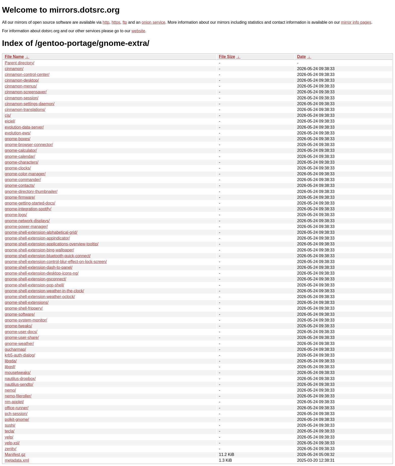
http (106, 22)
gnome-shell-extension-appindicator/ (37, 238)
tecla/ (9, 431)
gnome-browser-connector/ (29, 144)
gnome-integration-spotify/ (28, 209)
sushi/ (10, 425)
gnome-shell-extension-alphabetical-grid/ (41, 232)
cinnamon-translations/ (25, 109)
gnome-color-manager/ (25, 174)
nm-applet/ (14, 402)
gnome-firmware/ (20, 197)
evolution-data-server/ (24, 127)
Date (301, 56)
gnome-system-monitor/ (26, 320)
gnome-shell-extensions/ (26, 302)
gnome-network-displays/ (27, 221)
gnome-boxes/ (17, 139)
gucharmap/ (15, 349)
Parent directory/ (19, 63)
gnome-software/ (20, 314)
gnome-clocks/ (18, 168)
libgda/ (11, 361)
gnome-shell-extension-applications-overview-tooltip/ (51, 244)
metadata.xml (17, 460)
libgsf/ (10, 367)
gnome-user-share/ (22, 337)
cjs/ (8, 115)
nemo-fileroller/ (18, 396)
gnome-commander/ (23, 180)
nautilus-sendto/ (19, 384)
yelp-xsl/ (12, 443)
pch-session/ (16, 414)
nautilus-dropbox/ (20, 378)
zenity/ (10, 449)
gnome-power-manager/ (26, 226)
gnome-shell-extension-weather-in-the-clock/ (44, 291)
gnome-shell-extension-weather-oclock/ (40, 297)
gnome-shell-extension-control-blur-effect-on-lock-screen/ (56, 261)
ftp (124, 22)
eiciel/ (10, 121)
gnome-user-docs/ (21, 332)
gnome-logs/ (16, 215)
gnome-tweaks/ (18, 326)
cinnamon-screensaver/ (26, 92)
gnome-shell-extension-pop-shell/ (34, 285)
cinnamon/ (14, 69)
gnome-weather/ (19, 343)
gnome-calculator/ (21, 150)
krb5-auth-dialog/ (20, 355)
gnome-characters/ (21, 162)
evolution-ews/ (17, 133)
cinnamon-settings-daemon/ (29, 104)
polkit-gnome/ (17, 419)
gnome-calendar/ (20, 156)
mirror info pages (356, 22)
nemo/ (10, 390)
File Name (14, 56)
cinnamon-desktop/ (22, 80)
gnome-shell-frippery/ (24, 308)
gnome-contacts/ (20, 185)
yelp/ (9, 437)
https (116, 22)
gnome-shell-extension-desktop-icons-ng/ (42, 273)
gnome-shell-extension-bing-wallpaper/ (39, 250)
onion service (153, 22)
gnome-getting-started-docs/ (30, 203)
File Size (227, 56)
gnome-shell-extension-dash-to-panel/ (39, 267)
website (138, 31)
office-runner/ (16, 408)
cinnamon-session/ (21, 98)
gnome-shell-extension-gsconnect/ (35, 279)
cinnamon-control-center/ (27, 74)
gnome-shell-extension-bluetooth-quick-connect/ (48, 256)
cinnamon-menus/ (21, 86)
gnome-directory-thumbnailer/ (31, 191)
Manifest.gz (15, 454)
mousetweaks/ (17, 372)
